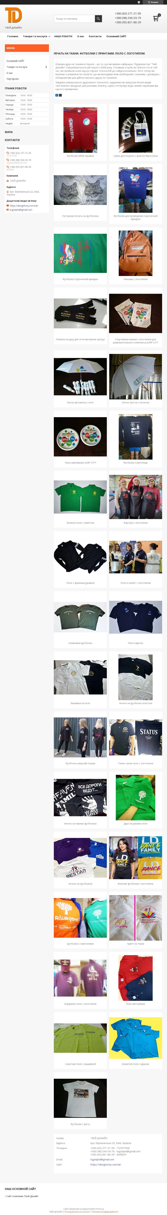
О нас (80, 36)
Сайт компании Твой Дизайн (22, 1196)
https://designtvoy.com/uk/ (106, 1164)
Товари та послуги (35, 36)
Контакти (95, 36)
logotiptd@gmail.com (102, 1159)
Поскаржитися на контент (77, 1211)
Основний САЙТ (116, 36)
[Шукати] (98, 18)
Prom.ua (100, 1209)
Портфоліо (13, 78)
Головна (12, 36)
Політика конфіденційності (105, 1211)
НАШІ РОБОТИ (63, 36)
